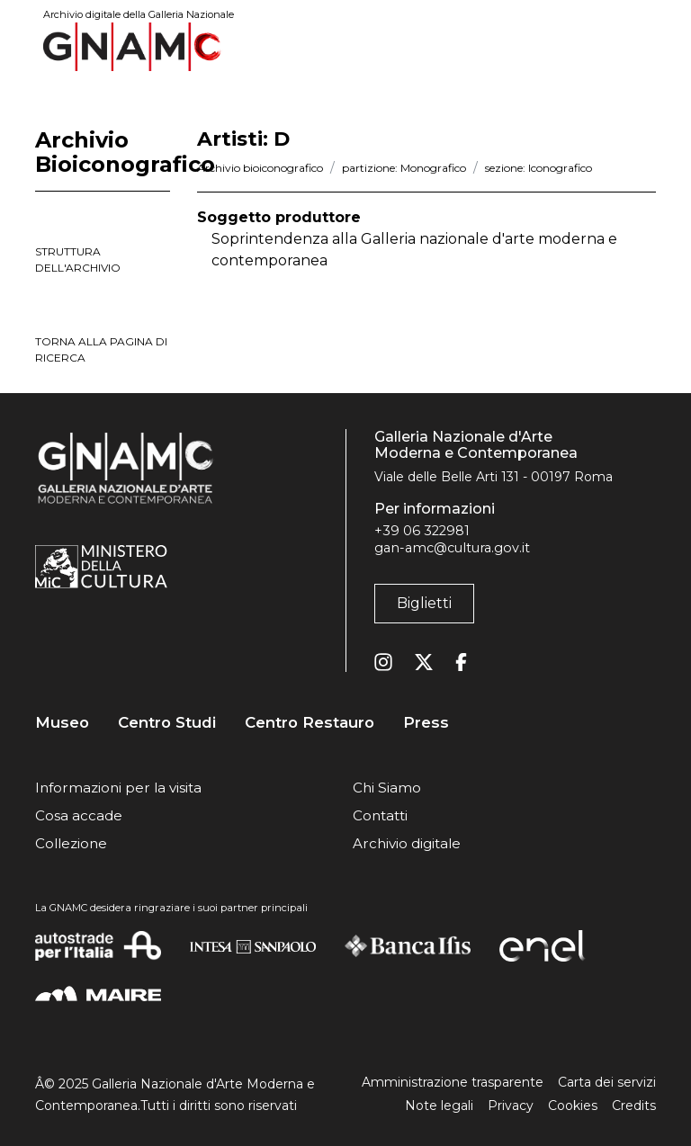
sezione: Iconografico (538, 168)
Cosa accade (78, 815)
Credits (634, 1105)
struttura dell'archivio (78, 259)
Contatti (380, 815)
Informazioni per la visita (118, 787)
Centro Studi (167, 722)
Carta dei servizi (607, 1082)
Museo (62, 722)
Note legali (439, 1105)
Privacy (511, 1105)
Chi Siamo (387, 787)
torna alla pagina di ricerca (101, 349)
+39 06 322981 (422, 531)
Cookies (572, 1105)
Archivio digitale (407, 843)
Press (426, 722)
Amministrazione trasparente (452, 1082)
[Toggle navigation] (643, 46)
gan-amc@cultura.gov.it (452, 548)
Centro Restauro (309, 722)
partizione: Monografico (404, 168)
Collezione (71, 843)
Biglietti (424, 603)
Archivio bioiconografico (260, 168)
